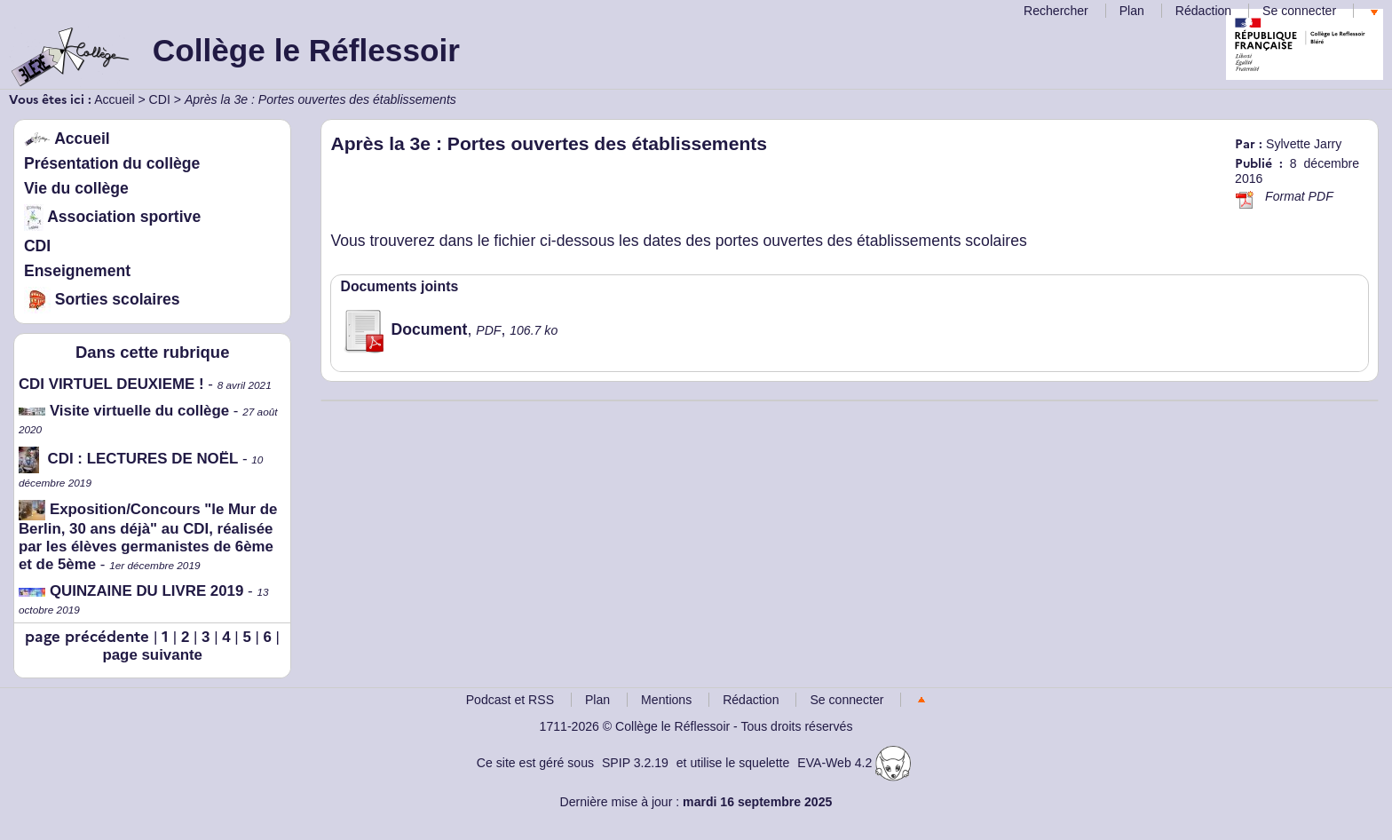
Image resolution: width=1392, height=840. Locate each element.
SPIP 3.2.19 (635, 763)
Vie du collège (76, 188)
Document (403, 329)
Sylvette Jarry (1303, 144)
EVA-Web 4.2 (854, 763)
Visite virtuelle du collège (124, 410)
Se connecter (1299, 11)
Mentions (666, 700)
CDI (159, 99)
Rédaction (1203, 11)
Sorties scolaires (102, 299)
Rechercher (1056, 11)
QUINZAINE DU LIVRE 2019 (131, 590)
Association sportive (112, 217)
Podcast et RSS (510, 700)
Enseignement (77, 271)
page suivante (152, 654)
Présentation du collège (112, 163)
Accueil (114, 99)
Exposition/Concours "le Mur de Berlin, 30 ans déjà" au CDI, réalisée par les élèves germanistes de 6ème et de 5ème (148, 537)
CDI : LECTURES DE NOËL (128, 458)
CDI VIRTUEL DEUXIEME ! (111, 384)
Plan (1131, 11)
